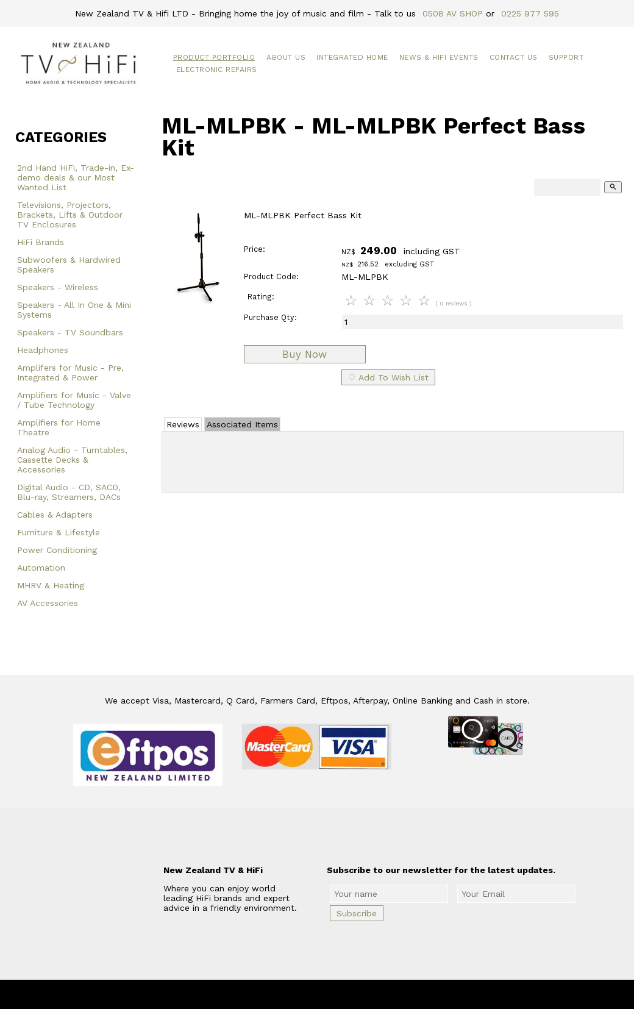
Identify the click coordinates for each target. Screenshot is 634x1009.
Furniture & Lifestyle (58, 532)
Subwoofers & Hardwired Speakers (69, 264)
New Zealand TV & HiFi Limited (350, 994)
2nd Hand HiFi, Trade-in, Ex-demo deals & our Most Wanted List (75, 177)
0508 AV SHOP (452, 13)
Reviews (182, 424)
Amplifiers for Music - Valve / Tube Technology (74, 400)
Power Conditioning (57, 550)
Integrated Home (352, 57)
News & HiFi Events (439, 57)
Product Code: (271, 276)
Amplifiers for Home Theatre (59, 427)
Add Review (393, 460)
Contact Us (514, 57)
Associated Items (242, 424)
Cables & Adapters (55, 514)
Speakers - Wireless (57, 287)
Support (566, 57)
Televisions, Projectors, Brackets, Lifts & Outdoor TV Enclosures (70, 214)
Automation (41, 567)
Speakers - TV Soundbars (70, 332)
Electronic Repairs (216, 69)
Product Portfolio (214, 57)
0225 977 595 (530, 13)
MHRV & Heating (50, 585)
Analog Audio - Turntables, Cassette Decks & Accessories (72, 459)
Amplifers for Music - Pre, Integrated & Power (70, 372)
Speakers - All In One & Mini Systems (74, 309)
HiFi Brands (40, 242)
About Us (285, 57)
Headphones (42, 350)
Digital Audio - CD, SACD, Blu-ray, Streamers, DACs (69, 492)
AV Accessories (47, 603)
